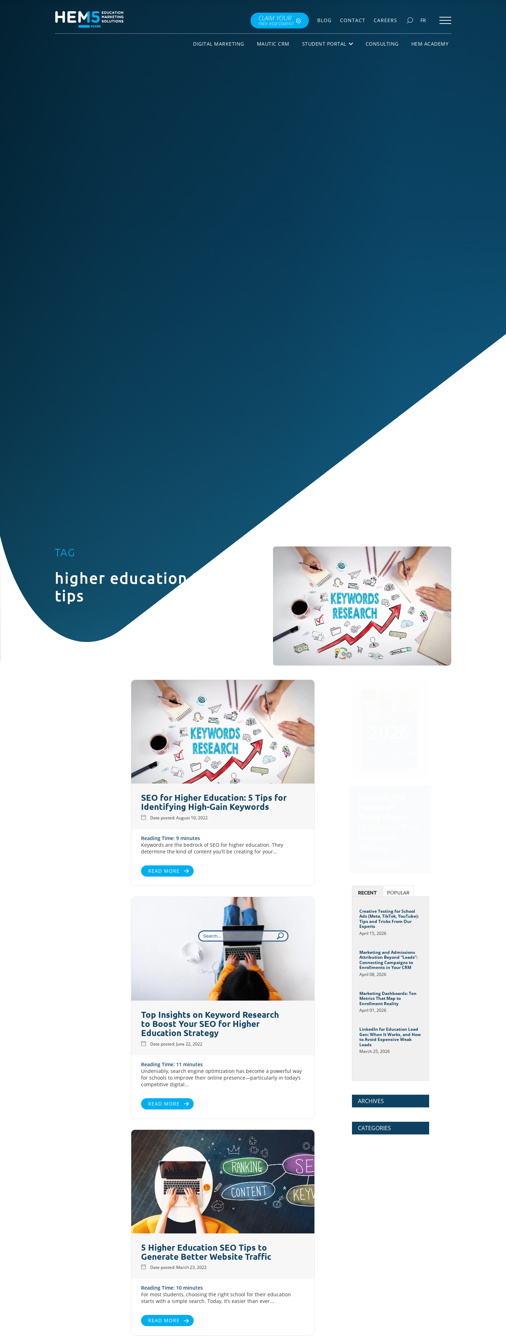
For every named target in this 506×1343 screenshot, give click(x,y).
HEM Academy (430, 43)
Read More (80, 870)
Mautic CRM (273, 43)
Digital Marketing (218, 43)
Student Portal (327, 43)
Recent (367, 893)
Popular (398, 893)
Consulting (382, 43)
